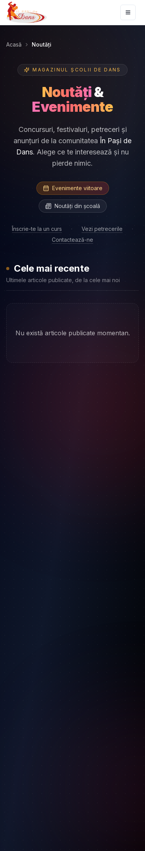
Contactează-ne (72, 239)
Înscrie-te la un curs (37, 228)
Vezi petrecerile (102, 228)
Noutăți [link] (41, 44)
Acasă (14, 44)
